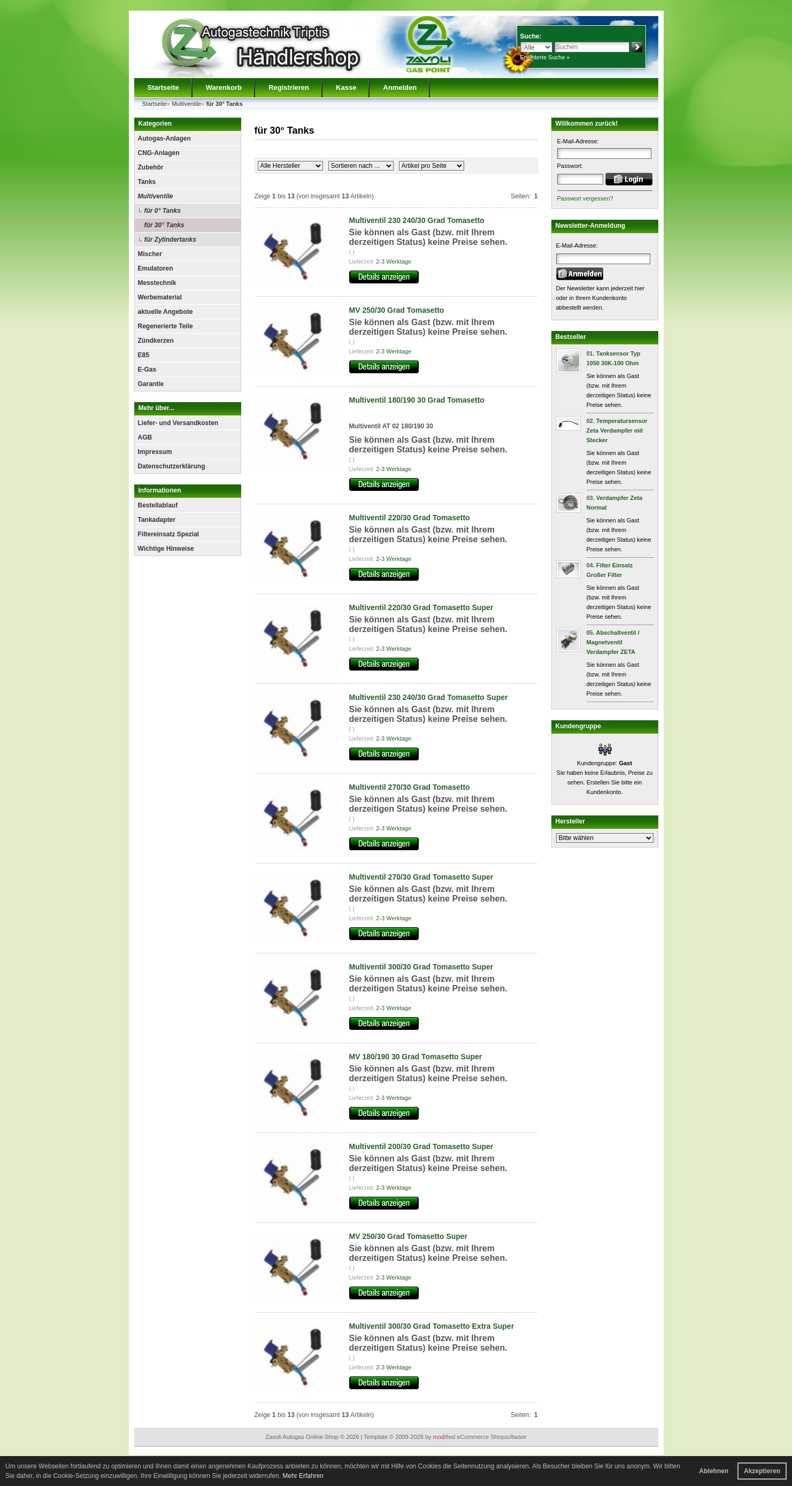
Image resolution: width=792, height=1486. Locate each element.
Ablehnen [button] (713, 1471)
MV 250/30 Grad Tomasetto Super (408, 1236)
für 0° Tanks (162, 210)
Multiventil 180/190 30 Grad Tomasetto (417, 400)
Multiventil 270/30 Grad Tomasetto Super (421, 877)
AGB (145, 437)
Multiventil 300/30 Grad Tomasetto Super (421, 967)
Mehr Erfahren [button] (303, 1476)
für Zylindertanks (170, 239)
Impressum (155, 452)
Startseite (163, 87)
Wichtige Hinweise (166, 548)
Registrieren (288, 87)
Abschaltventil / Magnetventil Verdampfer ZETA (613, 642)
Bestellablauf (158, 505)
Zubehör (151, 167)
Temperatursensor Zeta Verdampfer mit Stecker (617, 430)
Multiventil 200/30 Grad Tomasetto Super (421, 1146)
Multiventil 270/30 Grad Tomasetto (409, 787)
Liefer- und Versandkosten (178, 423)
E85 (143, 355)
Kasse (346, 87)
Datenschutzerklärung (171, 466)
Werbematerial (160, 297)
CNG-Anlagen (159, 153)
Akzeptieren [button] (762, 1471)
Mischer (150, 254)
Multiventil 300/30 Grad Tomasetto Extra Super (431, 1326)
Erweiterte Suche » (545, 57)
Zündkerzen (156, 340)
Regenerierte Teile (165, 326)
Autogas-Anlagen (164, 138)
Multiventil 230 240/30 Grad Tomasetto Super (428, 697)
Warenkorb (224, 87)
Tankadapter (156, 519)
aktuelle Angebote (165, 311)
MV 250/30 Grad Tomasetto (396, 310)
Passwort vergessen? (585, 198)
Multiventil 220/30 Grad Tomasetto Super (421, 607)
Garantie (151, 384)
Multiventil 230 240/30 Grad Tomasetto (417, 220)
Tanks (147, 182)
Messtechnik (157, 283)
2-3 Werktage (393, 261)
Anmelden (400, 87)
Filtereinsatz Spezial (168, 534)
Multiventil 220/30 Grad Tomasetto (409, 517)
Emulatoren (155, 268)
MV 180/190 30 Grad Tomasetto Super (415, 1056)
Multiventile (155, 196)
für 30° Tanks (164, 225)
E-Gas (147, 369)
